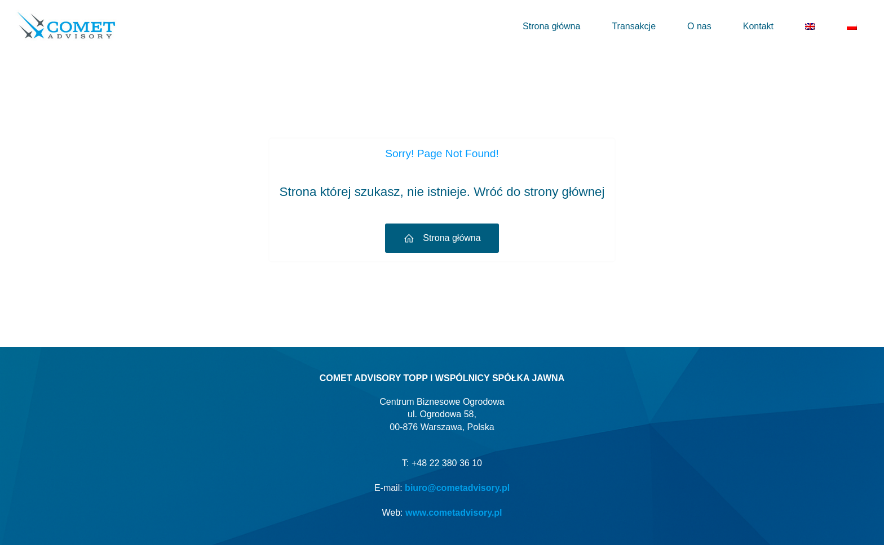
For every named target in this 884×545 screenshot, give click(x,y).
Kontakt (758, 26)
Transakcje (634, 26)
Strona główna (551, 26)
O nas (699, 26)
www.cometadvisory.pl (453, 512)
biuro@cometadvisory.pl (457, 488)
